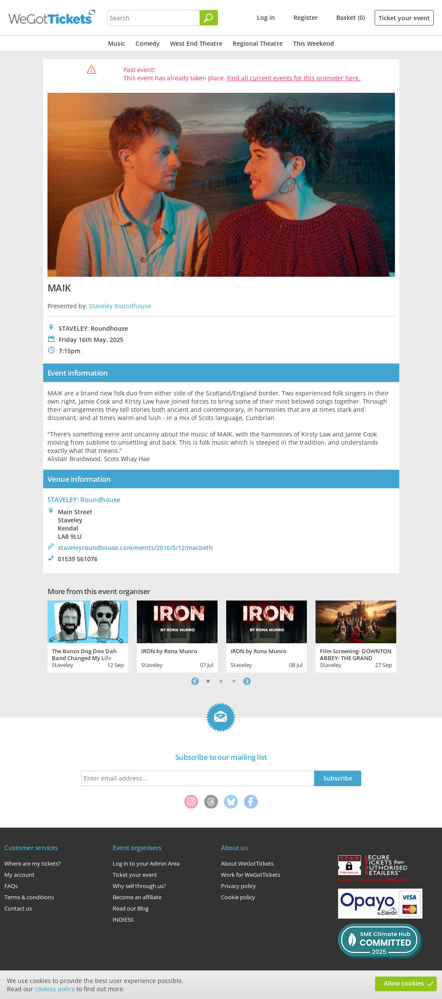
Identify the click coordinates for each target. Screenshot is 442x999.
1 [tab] (208, 681)
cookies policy (55, 989)
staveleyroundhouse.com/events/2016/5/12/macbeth (135, 548)
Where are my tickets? (32, 863)
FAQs (11, 886)
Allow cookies (404, 983)
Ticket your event (404, 18)
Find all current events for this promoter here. (293, 78)
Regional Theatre (258, 43)
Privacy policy (238, 886)
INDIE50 (123, 919)
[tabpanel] (88, 635)
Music (116, 43)
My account (19, 875)
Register (306, 17)
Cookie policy (238, 897)
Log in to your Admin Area (146, 863)
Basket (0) (350, 17)
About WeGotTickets (247, 863)
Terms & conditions (29, 897)
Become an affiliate (137, 897)
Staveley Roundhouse (120, 306)
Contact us (18, 908)
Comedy (148, 43)
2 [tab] (221, 681)
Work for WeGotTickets (250, 875)
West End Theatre (196, 43)
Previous (195, 681)
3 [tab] (234, 681)
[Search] (209, 17)
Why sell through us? (139, 886)
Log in (266, 17)
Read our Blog (130, 908)
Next (247, 681)
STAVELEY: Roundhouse (83, 499)
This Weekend (313, 43)
